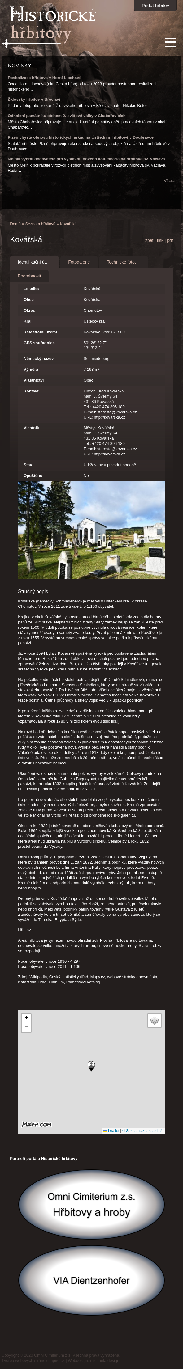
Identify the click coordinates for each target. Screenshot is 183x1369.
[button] (91, 1066)
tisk (160, 240)
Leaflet (111, 1131)
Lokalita (31, 288)
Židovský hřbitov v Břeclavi (34, 99)
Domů (15, 224)
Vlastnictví (34, 380)
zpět (149, 240)
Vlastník (31, 427)
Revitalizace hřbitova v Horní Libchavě (44, 77)
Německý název (39, 358)
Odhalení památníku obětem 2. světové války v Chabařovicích (67, 115)
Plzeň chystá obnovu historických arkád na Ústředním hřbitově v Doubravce (81, 137)
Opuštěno (33, 475)
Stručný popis (33, 591)
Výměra (31, 369)
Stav (28, 465)
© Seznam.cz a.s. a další (142, 1131)
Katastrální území (40, 332)
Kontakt (31, 391)
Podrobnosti (29, 275)
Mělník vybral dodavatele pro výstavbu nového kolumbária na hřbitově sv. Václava (86, 159)
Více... (169, 180)
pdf (170, 240)
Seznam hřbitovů (40, 224)
